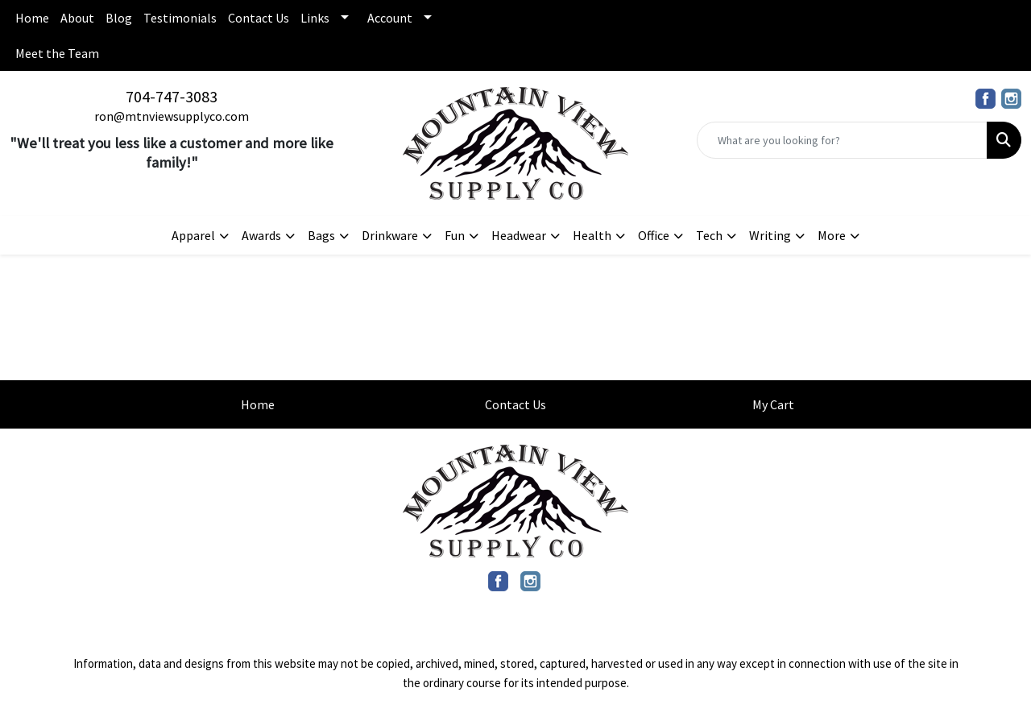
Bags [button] (321, 235)
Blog (119, 18)
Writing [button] (770, 235)
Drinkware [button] (390, 235)
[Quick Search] (842, 140)
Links (314, 18)
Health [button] (592, 235)
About (77, 18)
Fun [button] (455, 235)
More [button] (832, 235)
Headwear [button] (518, 235)
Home (32, 18)
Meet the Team (57, 53)
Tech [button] (709, 235)
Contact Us (258, 18)
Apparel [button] (193, 235)
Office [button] (653, 235)
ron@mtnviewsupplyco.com (171, 116)
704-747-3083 (171, 96)
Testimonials (180, 18)
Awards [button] (261, 235)
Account (389, 18)
